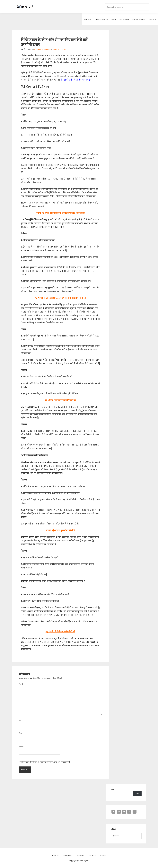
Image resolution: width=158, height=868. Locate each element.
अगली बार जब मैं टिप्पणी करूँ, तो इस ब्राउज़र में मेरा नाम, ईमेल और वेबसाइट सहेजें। (44, 762)
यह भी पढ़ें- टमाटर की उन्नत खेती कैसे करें (60, 400)
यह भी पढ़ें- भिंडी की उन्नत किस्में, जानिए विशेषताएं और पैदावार (60, 213)
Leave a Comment (60, 49)
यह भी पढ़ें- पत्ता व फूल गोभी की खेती (60, 530)
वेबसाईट (21, 746)
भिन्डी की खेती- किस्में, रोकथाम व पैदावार (77, 79)
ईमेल (21, 733)
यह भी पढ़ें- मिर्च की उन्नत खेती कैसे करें (60, 631)
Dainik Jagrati (25, 6)
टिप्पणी (21, 684)
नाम (20, 720)
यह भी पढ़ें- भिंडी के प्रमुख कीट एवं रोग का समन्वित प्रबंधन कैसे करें (60, 297)
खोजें (112, 789)
